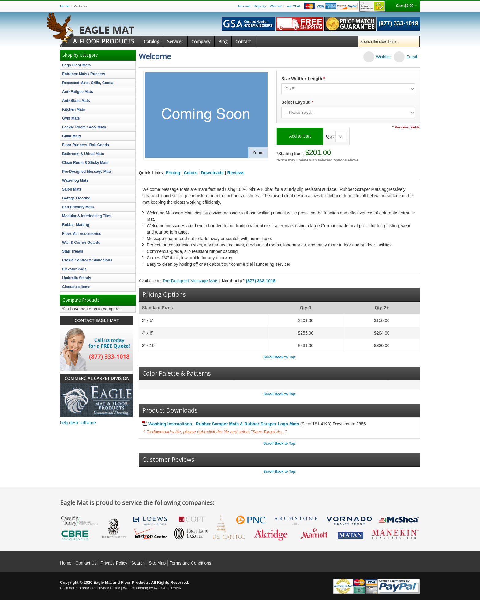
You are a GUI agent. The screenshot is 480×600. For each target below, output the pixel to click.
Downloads (212, 172)
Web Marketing (135, 588)
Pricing (173, 172)
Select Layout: (297, 102)
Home (64, 6)
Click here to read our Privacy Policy (90, 588)
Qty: (330, 135)
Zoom (258, 152)
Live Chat (292, 6)
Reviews (236, 172)
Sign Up (260, 6)
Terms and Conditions (190, 563)
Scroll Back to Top (279, 357)
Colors (190, 172)
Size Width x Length (302, 79)
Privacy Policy (114, 563)
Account (244, 6)
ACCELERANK (169, 588)
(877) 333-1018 (261, 280)
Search (138, 563)
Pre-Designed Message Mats (190, 280)
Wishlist (276, 6)
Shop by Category (80, 55)
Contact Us (85, 563)
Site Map (157, 563)
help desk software (78, 422)
